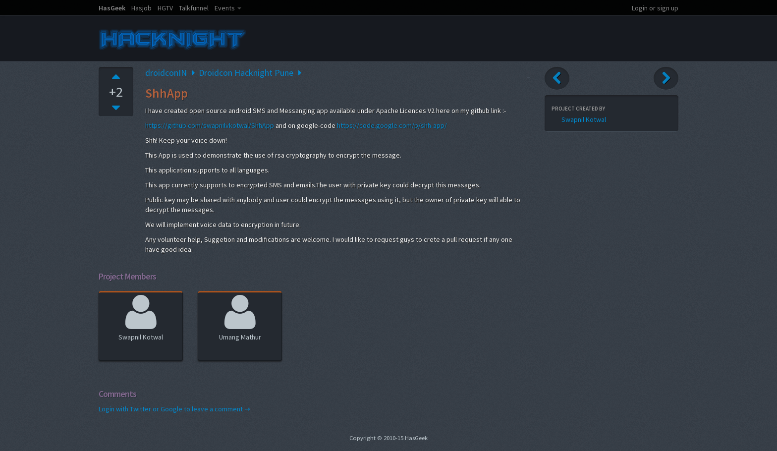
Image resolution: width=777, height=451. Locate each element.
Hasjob (141, 7)
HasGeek (112, 7)
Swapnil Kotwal (140, 316)
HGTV (165, 7)
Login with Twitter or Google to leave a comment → (174, 408)
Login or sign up (655, 7)
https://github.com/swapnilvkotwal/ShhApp (209, 125)
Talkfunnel (194, 7)
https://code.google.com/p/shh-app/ (392, 125)
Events (225, 7)
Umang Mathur (240, 316)
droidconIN (166, 72)
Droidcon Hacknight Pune (246, 72)
